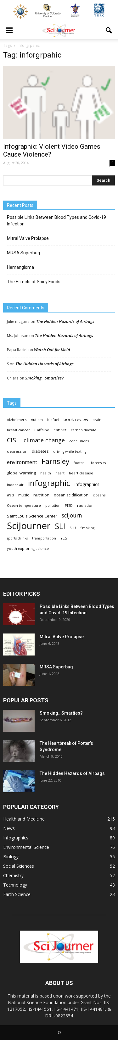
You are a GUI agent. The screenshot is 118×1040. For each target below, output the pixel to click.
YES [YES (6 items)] (63, 538)
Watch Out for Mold (52, 349)
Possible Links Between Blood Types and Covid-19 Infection (56, 220)
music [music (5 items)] (23, 495)
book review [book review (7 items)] (76, 419)
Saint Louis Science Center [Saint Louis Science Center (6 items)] (32, 516)
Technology (15, 885)
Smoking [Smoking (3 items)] (87, 528)
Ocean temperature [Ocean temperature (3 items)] (24, 505)
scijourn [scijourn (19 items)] (72, 515)
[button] (109, 30)
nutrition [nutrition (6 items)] (41, 495)
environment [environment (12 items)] (22, 462)
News (9, 828)
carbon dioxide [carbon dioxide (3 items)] (83, 430)
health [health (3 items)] (45, 473)
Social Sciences (18, 866)
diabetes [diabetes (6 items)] (40, 451)
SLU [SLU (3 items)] (73, 528)
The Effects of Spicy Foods (33, 281)
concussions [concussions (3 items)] (79, 441)
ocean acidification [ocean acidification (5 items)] (71, 495)
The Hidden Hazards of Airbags (65, 321)
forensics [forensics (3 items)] (98, 463)
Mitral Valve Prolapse (28, 238)
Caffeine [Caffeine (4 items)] (41, 430)
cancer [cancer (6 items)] (59, 430)
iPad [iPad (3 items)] (10, 495)
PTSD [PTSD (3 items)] (69, 505)
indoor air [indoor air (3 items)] (15, 485)
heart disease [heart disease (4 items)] (81, 473)
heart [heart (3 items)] (60, 473)
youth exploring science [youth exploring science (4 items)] (28, 548)
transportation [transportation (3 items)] (44, 538)
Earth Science (17, 894)
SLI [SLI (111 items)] (60, 526)
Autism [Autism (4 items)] (37, 419)
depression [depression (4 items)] (17, 451)
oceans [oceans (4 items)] (99, 495)
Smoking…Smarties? (44, 378)
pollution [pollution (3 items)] (52, 505)
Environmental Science (26, 847)
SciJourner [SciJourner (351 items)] (29, 526)
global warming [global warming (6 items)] (21, 473)
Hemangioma (20, 267)
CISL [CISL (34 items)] (13, 440)
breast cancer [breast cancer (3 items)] (18, 430)
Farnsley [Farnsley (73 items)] (55, 461)
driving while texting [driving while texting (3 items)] (69, 451)
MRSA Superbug (23, 252)
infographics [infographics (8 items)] (87, 484)
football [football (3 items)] (80, 463)
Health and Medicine (24, 819)
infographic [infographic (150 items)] (49, 483)
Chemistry (13, 875)
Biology (11, 857)
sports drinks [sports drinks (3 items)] (17, 538)
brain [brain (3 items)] (97, 420)
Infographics (15, 838)
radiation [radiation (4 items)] (85, 505)
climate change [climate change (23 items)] (44, 440)
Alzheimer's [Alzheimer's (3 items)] (16, 420)
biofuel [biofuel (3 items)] (53, 420)
